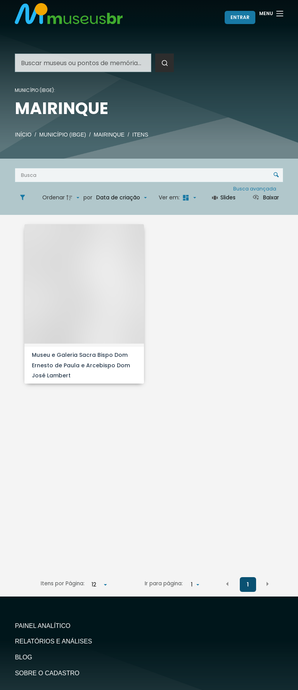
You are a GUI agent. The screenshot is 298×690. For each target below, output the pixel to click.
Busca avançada (255, 188)
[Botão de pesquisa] (164, 63)
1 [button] (248, 584)
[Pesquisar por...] (83, 63)
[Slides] (224, 198)
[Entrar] (240, 17)
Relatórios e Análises (53, 641)
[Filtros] (24, 198)
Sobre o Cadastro (47, 673)
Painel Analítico (42, 626)
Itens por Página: (63, 583)
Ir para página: (164, 583)
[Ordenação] (121, 198)
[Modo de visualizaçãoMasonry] (188, 198)
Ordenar (53, 197)
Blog (23, 657)
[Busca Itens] (149, 175)
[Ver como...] (265, 198)
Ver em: (170, 197)
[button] (227, 584)
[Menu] (271, 13)
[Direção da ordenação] (74, 198)
